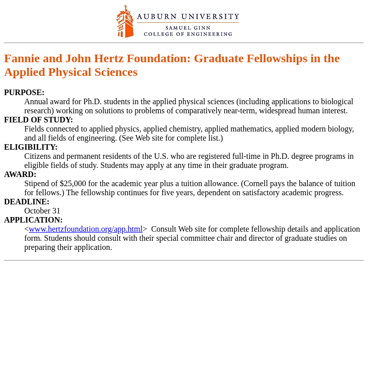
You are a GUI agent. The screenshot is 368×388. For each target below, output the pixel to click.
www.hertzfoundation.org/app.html (86, 229)
